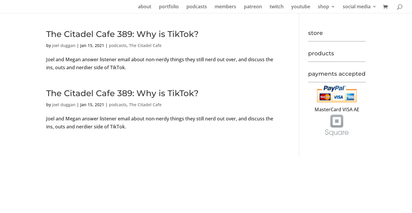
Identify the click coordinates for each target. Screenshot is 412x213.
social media (357, 7)
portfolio (169, 7)
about (144, 7)
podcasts (196, 7)
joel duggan (63, 45)
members (225, 7)
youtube (300, 7)
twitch (277, 7)
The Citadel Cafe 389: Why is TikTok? (122, 34)
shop (323, 7)
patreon (253, 7)
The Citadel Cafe (145, 45)
